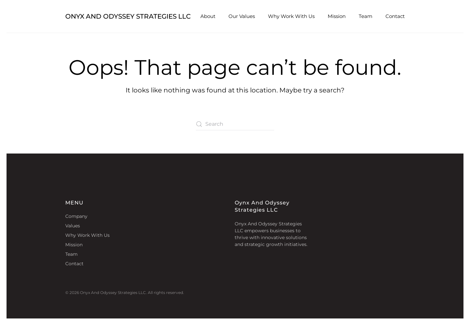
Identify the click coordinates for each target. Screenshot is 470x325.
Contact (395, 16)
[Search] (235, 124)
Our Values (241, 16)
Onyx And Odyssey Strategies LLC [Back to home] (128, 16)
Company (76, 216)
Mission (337, 16)
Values (72, 226)
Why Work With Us (291, 16)
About (207, 16)
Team (365, 16)
